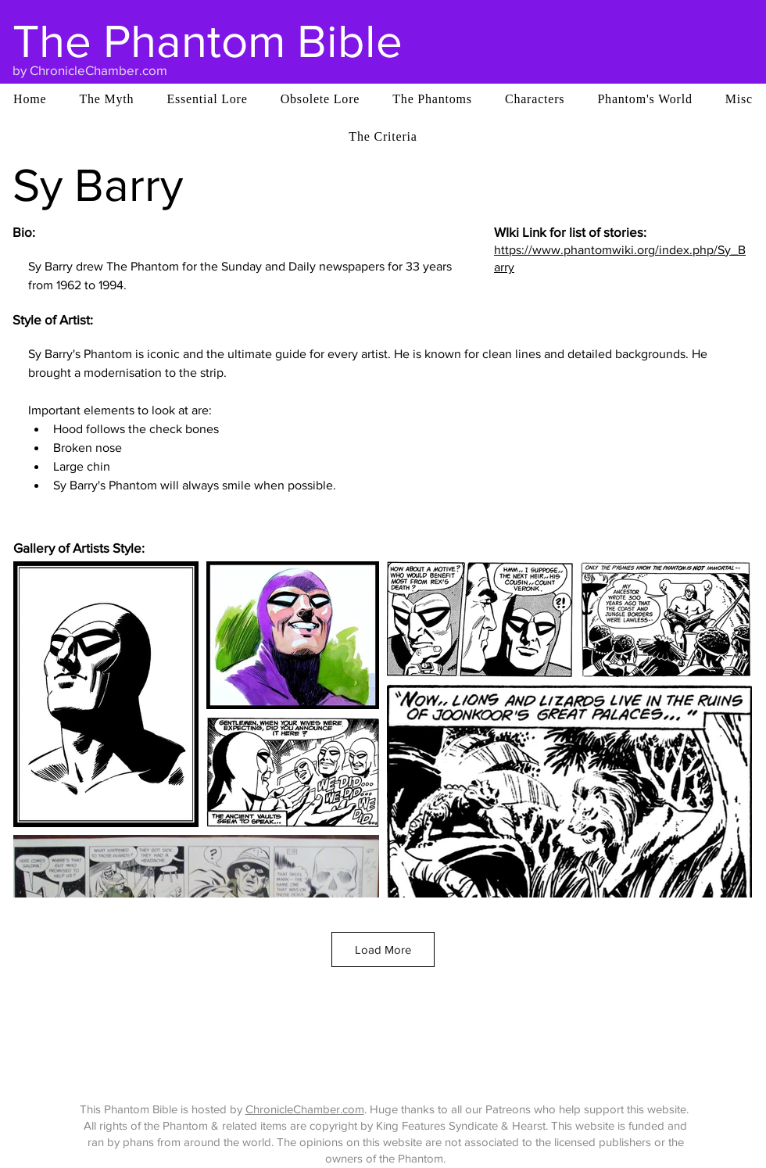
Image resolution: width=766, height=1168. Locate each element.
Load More (383, 949)
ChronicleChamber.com (304, 1109)
